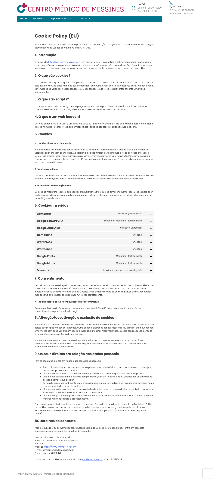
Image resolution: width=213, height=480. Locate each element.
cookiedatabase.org (92, 459)
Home (23, 18)
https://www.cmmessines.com (64, 62)
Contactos (84, 18)
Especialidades (61, 19)
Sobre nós (39, 18)
